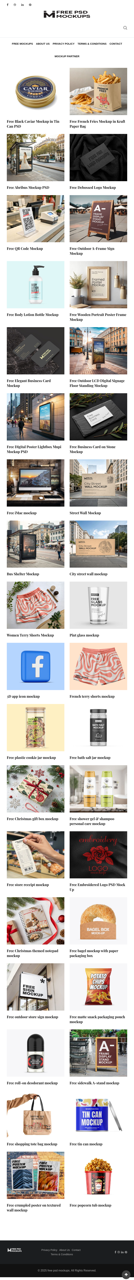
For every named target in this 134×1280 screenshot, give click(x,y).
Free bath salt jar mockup (90, 760)
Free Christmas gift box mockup (32, 821)
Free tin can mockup (86, 1147)
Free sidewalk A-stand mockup (94, 1085)
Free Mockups (23, 44)
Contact (114, 44)
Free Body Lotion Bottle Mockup (32, 317)
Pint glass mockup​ (84, 637)
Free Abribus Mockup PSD (28, 190)
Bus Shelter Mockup (23, 576)
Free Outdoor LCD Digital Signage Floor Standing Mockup (97, 386)
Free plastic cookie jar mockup (31, 760)
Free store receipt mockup (28, 887)
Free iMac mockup (22, 515)
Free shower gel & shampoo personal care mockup (92, 824)
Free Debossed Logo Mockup (93, 190)
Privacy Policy (64, 44)
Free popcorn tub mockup (90, 1208)
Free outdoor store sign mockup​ (32, 1019)
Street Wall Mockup (85, 515)
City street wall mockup (88, 576)
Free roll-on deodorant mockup (32, 1085)
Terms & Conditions (91, 44)
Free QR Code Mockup (25, 251)
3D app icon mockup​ (23, 699)
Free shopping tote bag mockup (32, 1147)
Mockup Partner (67, 58)
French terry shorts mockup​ (92, 699)
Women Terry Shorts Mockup (30, 637)
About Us (43, 44)
